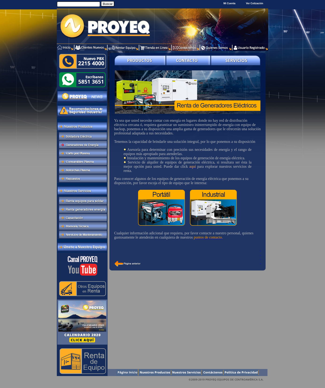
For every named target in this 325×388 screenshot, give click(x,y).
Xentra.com (258, 385)
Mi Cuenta (229, 3)
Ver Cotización (255, 3)
